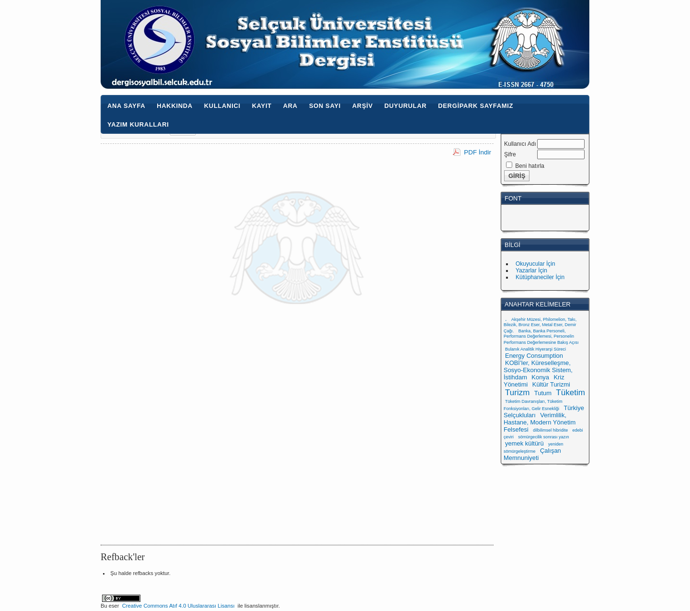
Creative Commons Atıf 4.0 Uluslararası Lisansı (178, 606)
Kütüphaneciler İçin (540, 277)
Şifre (510, 154)
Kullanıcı (222, 105)
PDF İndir (477, 152)
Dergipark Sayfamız (475, 105)
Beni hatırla (529, 166)
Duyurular (405, 105)
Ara (290, 105)
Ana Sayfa (126, 105)
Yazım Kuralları (138, 124)
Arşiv (362, 105)
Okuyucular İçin (535, 263)
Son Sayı (325, 105)
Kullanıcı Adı (520, 144)
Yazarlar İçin (531, 270)
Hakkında (175, 105)
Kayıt (262, 105)
